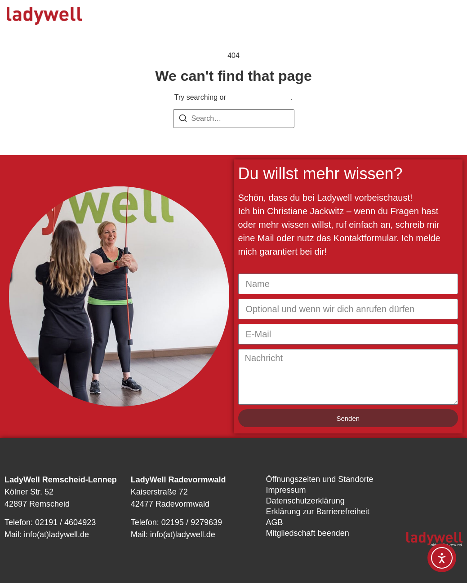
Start (122, 17)
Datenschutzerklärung (305, 500)
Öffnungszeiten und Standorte (320, 479)
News (349, 17)
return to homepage (259, 97)
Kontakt (227, 31)
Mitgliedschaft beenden (307, 533)
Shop (272, 31)
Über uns (300, 17)
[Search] (183, 119)
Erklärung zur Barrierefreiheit (317, 511)
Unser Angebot (180, 17)
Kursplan (245, 17)
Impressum (286, 490)
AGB (274, 522)
